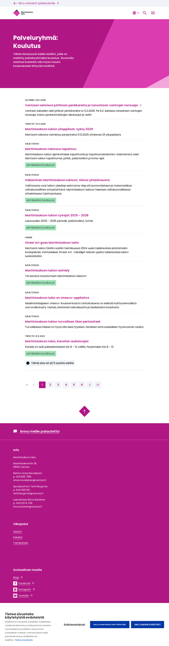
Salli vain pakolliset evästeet (109, 624)
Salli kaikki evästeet (147, 624)
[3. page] (58, 385)
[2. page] (50, 385)
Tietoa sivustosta (24, 640)
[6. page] (82, 385)
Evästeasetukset (74, 624)
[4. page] (66, 385)
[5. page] (74, 385)
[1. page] (42, 385)
